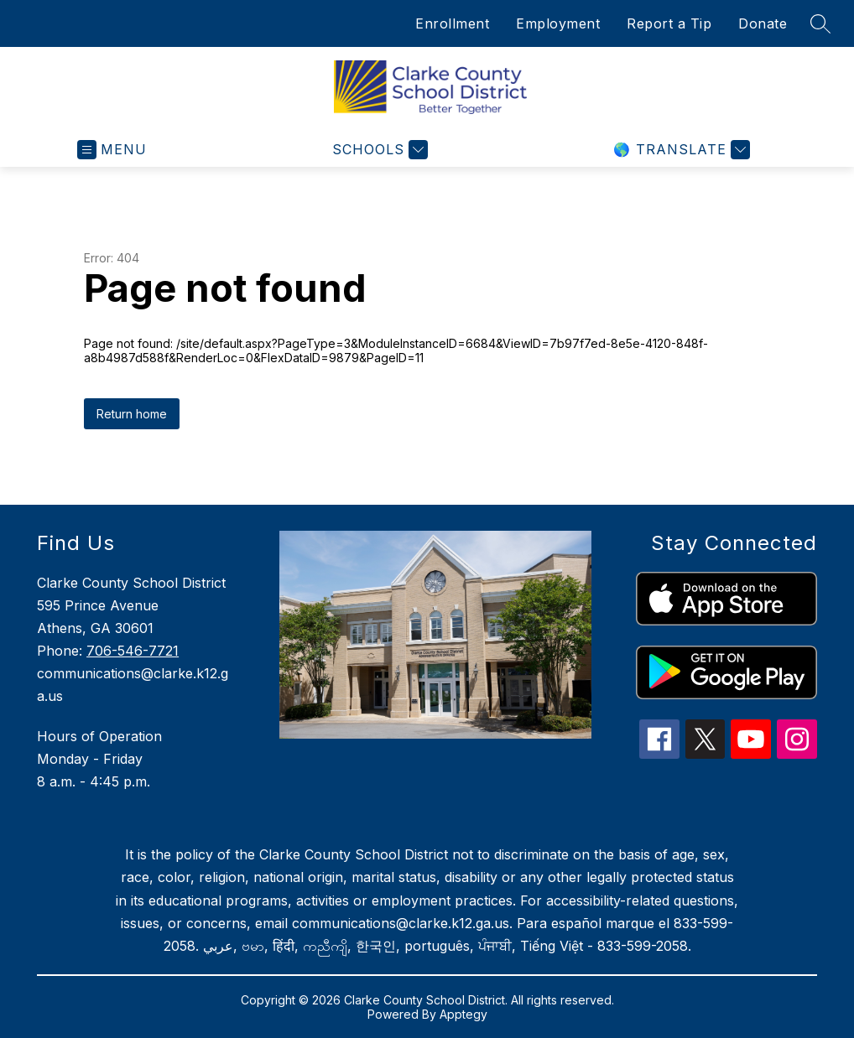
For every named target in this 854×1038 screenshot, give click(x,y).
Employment (558, 23)
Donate (762, 23)
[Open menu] (112, 149)
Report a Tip (669, 23)
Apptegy (463, 1014)
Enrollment (452, 23)
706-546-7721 (132, 650)
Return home (131, 414)
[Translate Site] (679, 149)
